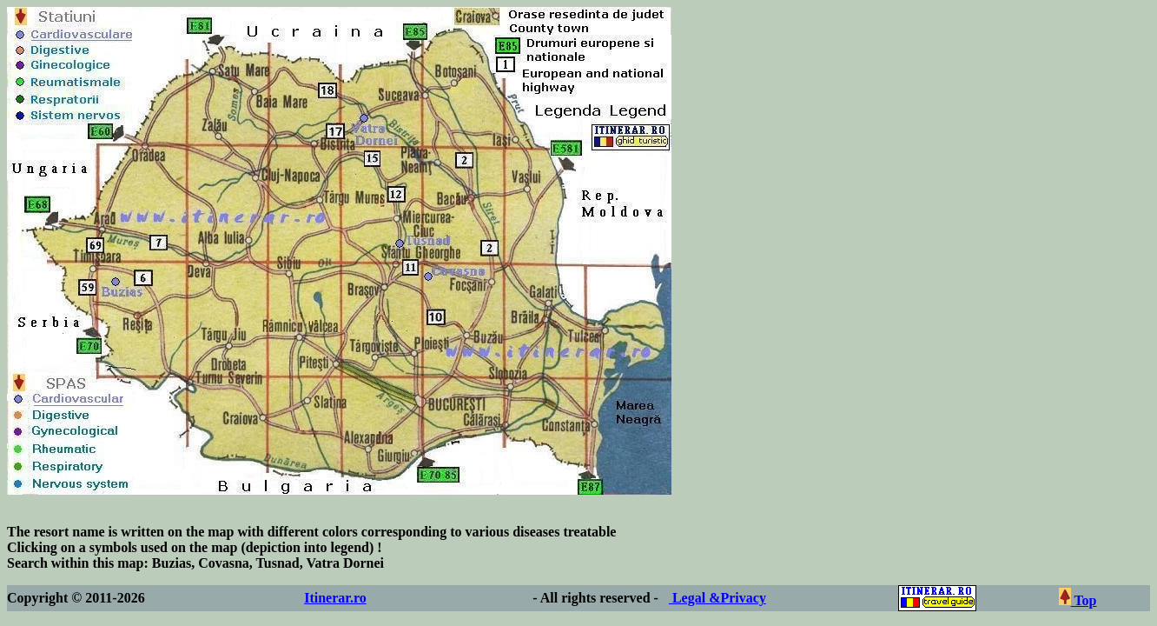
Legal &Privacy (717, 597)
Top (1078, 600)
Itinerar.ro (335, 597)
